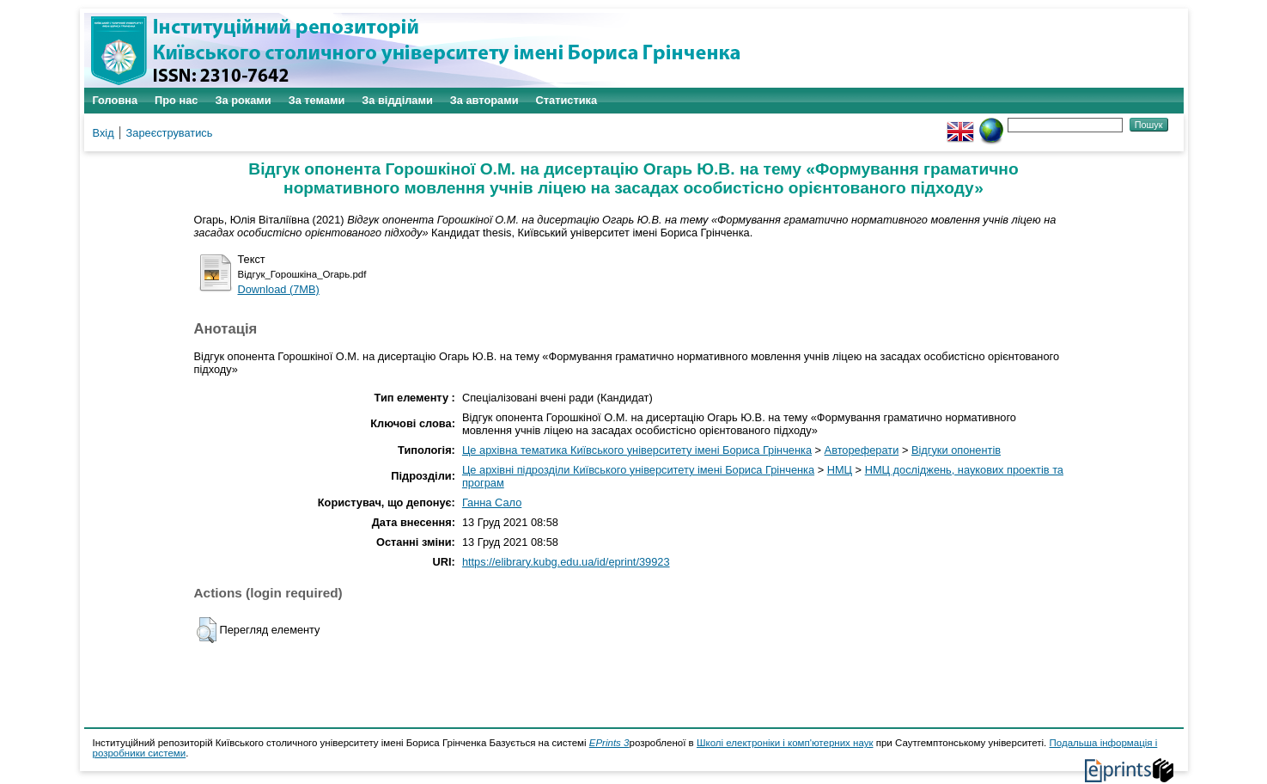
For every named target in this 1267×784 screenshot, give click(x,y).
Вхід (103, 132)
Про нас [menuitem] (176, 100)
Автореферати (862, 450)
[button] (206, 630)
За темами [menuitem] (317, 100)
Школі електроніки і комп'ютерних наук (785, 743)
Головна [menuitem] (115, 100)
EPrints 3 (609, 743)
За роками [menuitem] (243, 100)
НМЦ (839, 469)
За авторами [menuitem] (484, 100)
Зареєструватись (169, 132)
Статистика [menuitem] (567, 100)
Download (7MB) (279, 289)
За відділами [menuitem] (397, 100)
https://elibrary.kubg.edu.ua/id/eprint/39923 (566, 561)
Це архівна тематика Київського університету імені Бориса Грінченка (637, 450)
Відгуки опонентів (956, 450)
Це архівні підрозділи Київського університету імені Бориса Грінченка (638, 469)
